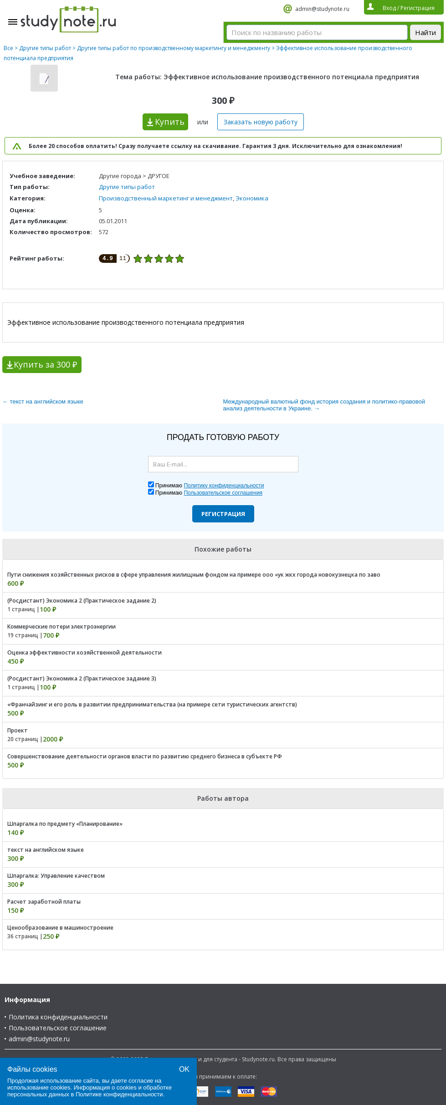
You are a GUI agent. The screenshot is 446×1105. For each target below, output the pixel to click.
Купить (170, 121)
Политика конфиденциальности (58, 1017)
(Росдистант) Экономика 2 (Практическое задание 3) (81, 678)
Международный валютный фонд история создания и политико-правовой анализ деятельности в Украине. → (324, 405)
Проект (17, 730)
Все (8, 48)
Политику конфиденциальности (224, 485)
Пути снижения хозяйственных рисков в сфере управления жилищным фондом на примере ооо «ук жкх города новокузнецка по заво (193, 574)
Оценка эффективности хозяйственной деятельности (84, 652)
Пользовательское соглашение (58, 1027)
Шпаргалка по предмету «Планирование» (65, 824)
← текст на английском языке (42, 401)
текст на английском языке (45, 850)
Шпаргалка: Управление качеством (56, 876)
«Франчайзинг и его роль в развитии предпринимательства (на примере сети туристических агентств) (152, 704)
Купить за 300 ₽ (45, 364)
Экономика (252, 198)
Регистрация (223, 514)
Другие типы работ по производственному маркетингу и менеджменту (173, 48)
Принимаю (209, 485)
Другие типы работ (45, 48)
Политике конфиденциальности (119, 1094)
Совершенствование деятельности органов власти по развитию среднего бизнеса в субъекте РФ (144, 756)
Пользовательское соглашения (223, 493)
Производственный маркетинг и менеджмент (166, 198)
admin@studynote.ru (322, 9)
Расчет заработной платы (44, 901)
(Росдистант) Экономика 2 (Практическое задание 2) (81, 600)
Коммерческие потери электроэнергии (61, 626)
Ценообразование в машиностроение (60, 927)
